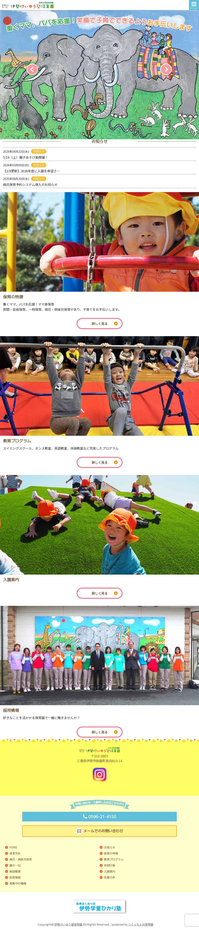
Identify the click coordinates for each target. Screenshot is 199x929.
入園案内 (109, 871)
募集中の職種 (17, 883)
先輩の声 (109, 877)
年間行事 (109, 865)
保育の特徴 (111, 853)
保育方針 (15, 853)
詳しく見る (105, 323)
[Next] (166, 69)
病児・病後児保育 (20, 859)
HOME (13, 847)
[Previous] (32, 69)
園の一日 (15, 865)
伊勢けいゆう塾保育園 (68, 924)
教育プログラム (114, 859)
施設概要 (15, 871)
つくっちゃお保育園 (140, 924)
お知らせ (109, 847)
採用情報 (15, 877)
